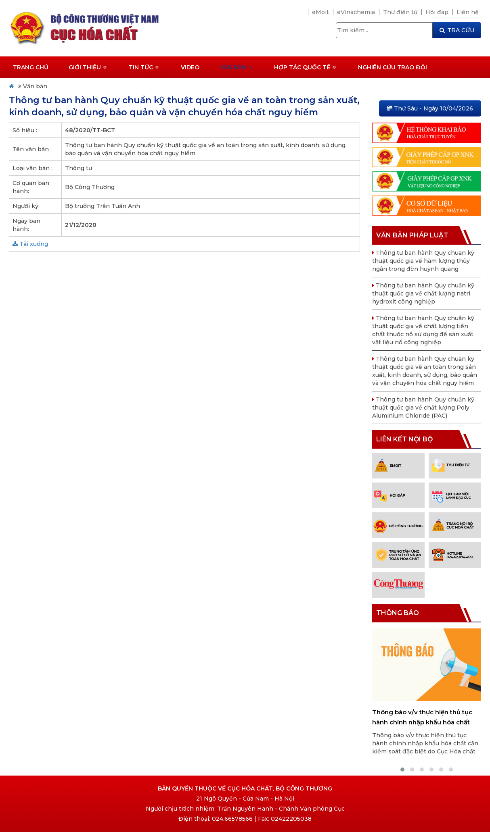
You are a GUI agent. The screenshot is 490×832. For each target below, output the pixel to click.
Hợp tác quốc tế (305, 67)
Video (190, 67)
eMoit (320, 12)
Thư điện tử (400, 12)
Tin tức (144, 67)
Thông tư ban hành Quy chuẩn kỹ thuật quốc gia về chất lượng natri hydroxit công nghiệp (423, 293)
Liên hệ (467, 12)
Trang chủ (30, 67)
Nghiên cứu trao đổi (392, 67)
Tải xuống (30, 244)
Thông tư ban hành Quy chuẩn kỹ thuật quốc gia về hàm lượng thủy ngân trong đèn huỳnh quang (423, 260)
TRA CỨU (457, 30)
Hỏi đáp (436, 12)
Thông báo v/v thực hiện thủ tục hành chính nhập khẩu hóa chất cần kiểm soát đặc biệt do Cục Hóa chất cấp (425, 717)
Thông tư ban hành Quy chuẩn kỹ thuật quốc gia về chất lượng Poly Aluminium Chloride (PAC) (423, 407)
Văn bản (236, 67)
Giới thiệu (88, 67)
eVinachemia (356, 12)
